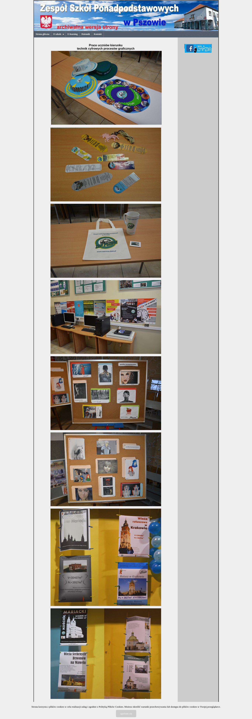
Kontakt (98, 34)
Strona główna (42, 34)
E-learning (72, 34)
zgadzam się (126, 713)
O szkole (59, 34)
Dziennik (85, 34)
